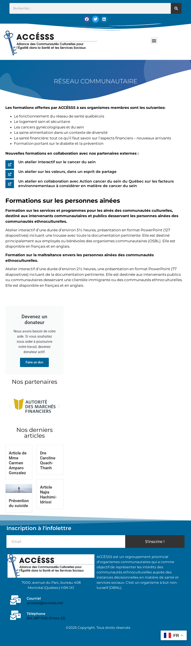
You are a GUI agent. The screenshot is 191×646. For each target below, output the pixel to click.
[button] (154, 40)
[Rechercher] (176, 8)
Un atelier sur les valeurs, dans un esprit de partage (67, 171)
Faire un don (34, 362)
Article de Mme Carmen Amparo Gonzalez (17, 462)
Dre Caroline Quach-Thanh (47, 460)
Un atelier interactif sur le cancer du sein (57, 162)
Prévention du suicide (19, 503)
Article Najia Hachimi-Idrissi (48, 494)
